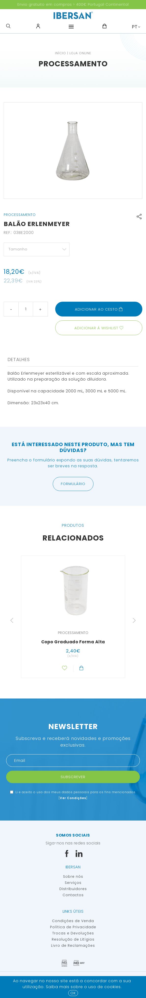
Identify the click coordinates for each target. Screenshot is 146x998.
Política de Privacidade (73, 927)
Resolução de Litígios (73, 939)
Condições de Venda (73, 920)
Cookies (112, 987)
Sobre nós (73, 876)
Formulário (73, 483)
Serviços (73, 882)
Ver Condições (73, 798)
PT (135, 27)
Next (134, 620)
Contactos (73, 895)
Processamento (73, 64)
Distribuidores (73, 888)
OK (73, 993)
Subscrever (73, 776)
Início (60, 53)
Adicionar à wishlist (96, 328)
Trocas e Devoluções (73, 933)
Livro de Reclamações (73, 945)
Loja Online (80, 53)
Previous (11, 620)
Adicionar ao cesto (99, 309)
